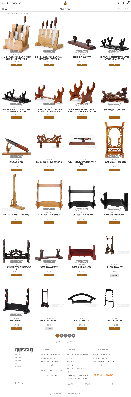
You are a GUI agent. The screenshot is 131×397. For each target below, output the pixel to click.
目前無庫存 (114, 275)
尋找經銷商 (18, 360)
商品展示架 (26, 13)
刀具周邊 (19, 13)
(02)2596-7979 (51, 358)
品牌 (20, 3)
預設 (120, 9)
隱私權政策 (18, 366)
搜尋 (119, 3)
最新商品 (5, 3)
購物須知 (17, 363)
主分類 (13, 13)
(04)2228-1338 (103, 358)
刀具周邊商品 (72, 342)
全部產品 (8, 13)
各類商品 (14, 3)
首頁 (2, 13)
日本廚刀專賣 (64, 342)
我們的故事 (18, 357)
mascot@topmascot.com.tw (78, 368)
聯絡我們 (17, 355)
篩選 (127, 9)
